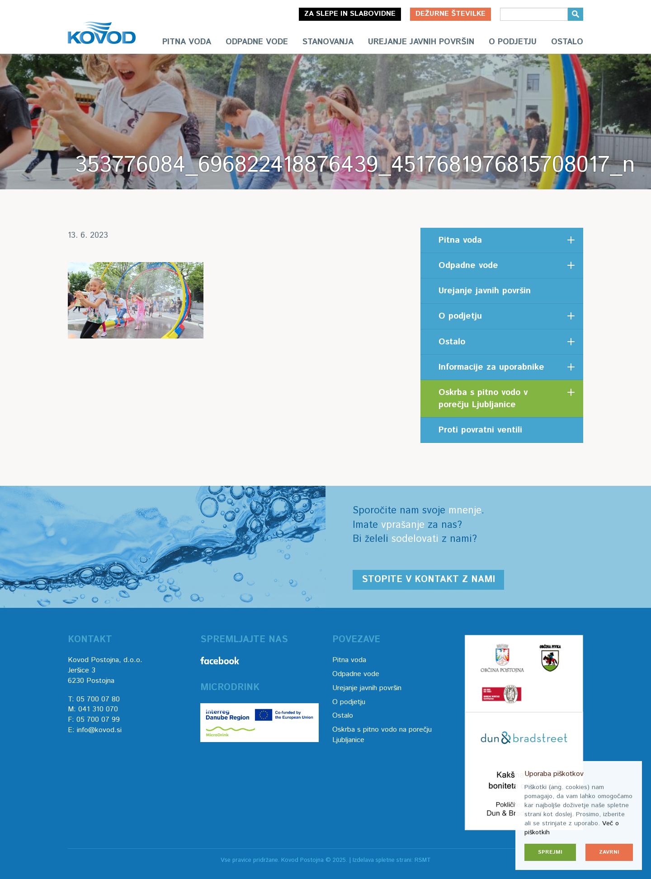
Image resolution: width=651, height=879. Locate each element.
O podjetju (513, 42)
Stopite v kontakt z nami (428, 579)
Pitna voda (186, 42)
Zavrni (609, 852)
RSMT (423, 860)
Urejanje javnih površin (421, 42)
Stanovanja (328, 42)
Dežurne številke (450, 14)
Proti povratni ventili (480, 430)
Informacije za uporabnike (491, 367)
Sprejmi (550, 852)
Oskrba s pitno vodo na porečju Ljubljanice (382, 734)
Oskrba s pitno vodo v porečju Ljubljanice (483, 398)
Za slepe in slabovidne (350, 14)
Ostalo (567, 42)
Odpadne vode (257, 42)
